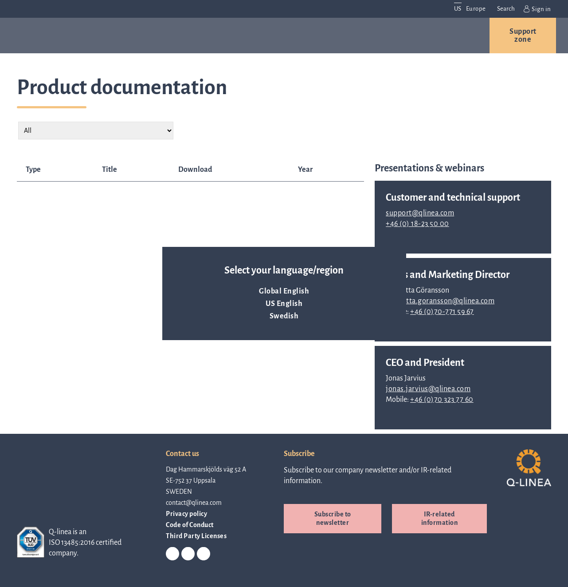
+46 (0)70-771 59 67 (442, 312)
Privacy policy (186, 513)
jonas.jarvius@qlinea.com (428, 389)
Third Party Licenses (196, 535)
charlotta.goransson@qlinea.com (440, 301)
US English (284, 304)
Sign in (537, 8)
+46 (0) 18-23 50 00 (417, 224)
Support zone (523, 36)
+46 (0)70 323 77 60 (442, 400)
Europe (476, 8)
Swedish (284, 316)
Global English (284, 291)
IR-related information (439, 518)
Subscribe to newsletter (332, 518)
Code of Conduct (190, 524)
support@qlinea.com (420, 213)
